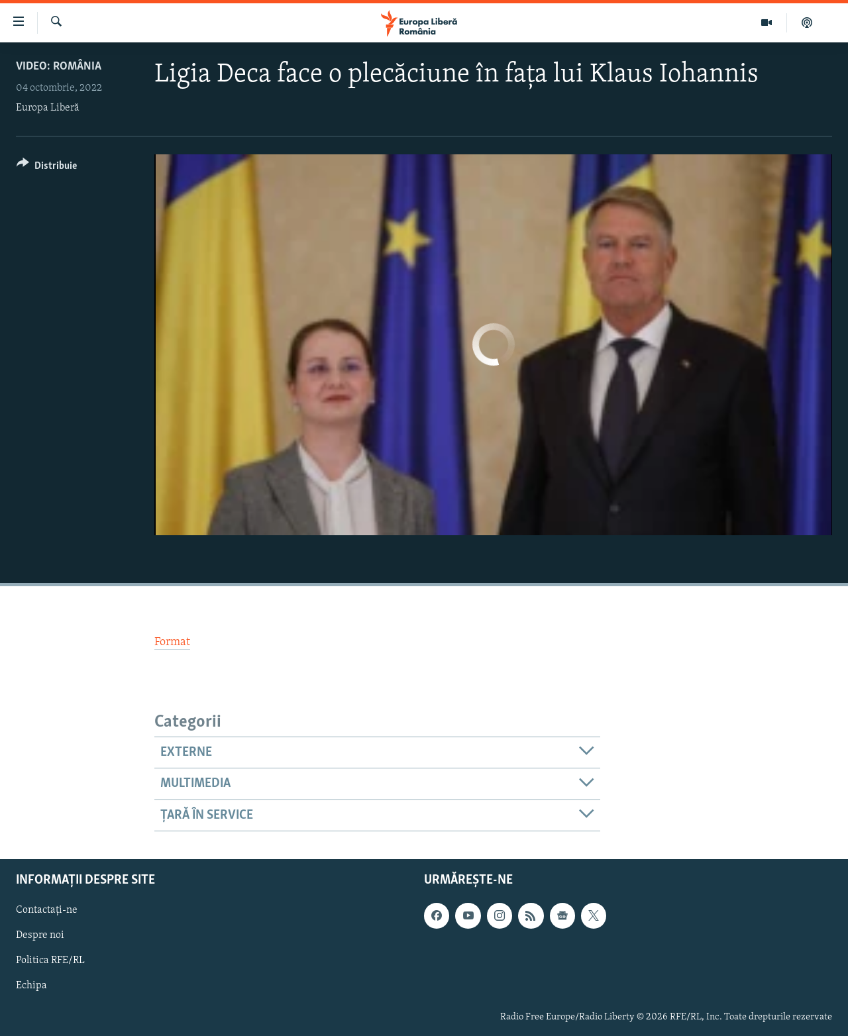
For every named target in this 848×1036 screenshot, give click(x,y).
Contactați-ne (47, 910)
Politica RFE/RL (50, 961)
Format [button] (172, 642)
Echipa (31, 986)
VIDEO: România (58, 66)
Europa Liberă (48, 108)
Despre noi (40, 935)
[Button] (47, 167)
